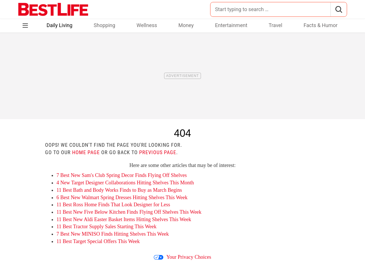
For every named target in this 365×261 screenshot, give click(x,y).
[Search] (338, 9)
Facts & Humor (321, 25)
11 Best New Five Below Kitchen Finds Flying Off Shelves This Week (128, 212)
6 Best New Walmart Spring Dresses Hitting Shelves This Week (122, 197)
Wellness (147, 25)
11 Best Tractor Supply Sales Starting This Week (106, 226)
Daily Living (59, 25)
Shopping (104, 25)
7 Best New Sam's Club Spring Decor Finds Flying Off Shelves (121, 175)
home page (86, 152)
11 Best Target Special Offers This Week (98, 241)
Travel (275, 25)
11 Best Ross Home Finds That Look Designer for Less (113, 204)
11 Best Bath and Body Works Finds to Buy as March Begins (119, 190)
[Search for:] (270, 9)
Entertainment (231, 25)
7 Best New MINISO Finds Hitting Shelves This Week (112, 234)
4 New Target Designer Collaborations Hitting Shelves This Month (125, 182)
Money (186, 25)
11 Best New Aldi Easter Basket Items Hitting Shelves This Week (123, 219)
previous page (157, 152)
